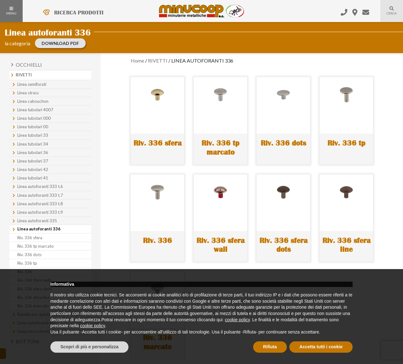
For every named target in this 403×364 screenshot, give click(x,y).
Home (137, 60)
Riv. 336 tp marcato (35, 246)
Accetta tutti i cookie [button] (321, 346)
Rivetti (24, 74)
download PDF (60, 43)
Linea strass (28, 92)
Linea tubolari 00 (32, 126)
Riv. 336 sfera (29, 237)
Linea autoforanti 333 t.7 (40, 195)
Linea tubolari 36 (32, 152)
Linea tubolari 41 (32, 177)
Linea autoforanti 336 (38, 228)
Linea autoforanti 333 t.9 (40, 212)
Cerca (388, 14)
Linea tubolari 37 (32, 160)
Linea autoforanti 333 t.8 (40, 203)
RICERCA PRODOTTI (79, 12)
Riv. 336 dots (29, 254)
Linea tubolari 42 (32, 169)
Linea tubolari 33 (32, 135)
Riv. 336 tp (27, 263)
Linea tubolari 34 (32, 143)
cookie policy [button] (237, 319)
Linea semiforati (31, 84)
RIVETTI (157, 60)
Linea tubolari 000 (34, 118)
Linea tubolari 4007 (35, 109)
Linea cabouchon (32, 101)
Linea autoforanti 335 (37, 220)
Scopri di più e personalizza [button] (89, 346)
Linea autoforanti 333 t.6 (40, 186)
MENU (11, 11)
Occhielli (29, 65)
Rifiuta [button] (270, 346)
